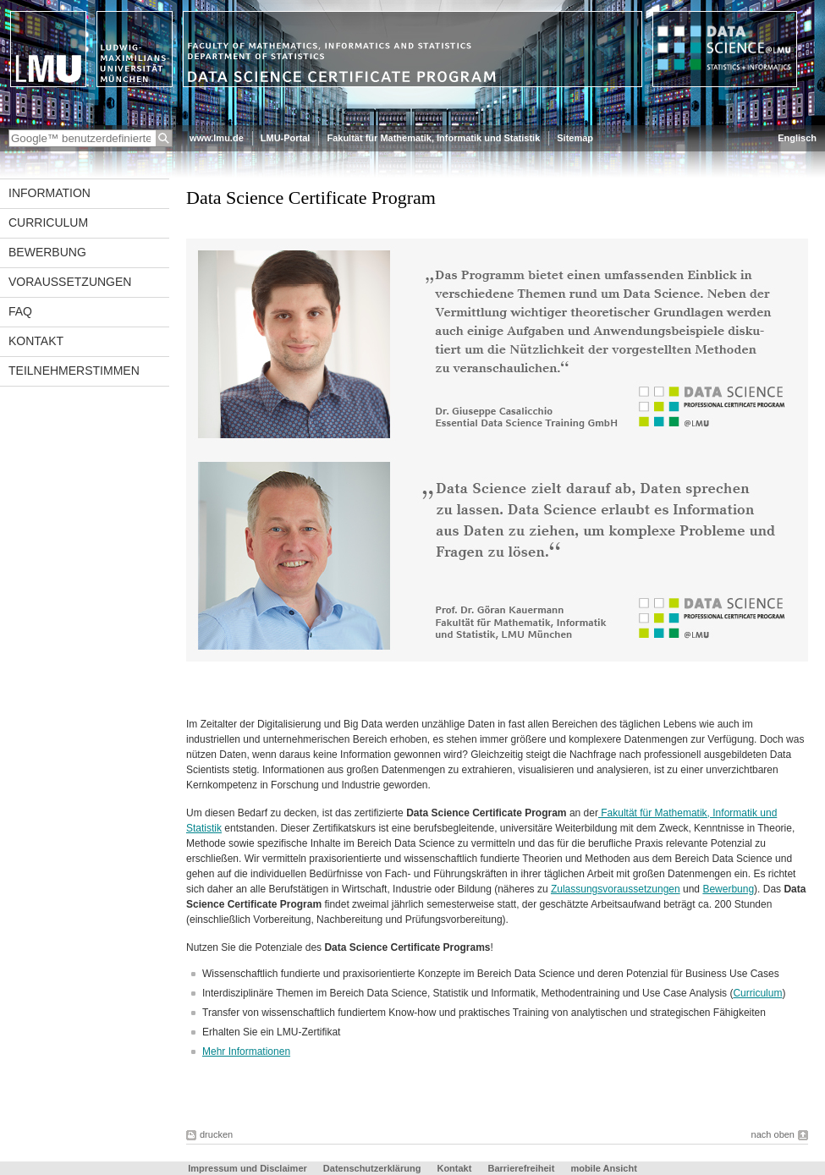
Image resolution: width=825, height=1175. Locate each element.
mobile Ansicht (603, 1168)
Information (49, 193)
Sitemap (575, 138)
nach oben (773, 1134)
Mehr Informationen (246, 1051)
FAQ (20, 311)
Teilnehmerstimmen (74, 370)
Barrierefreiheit (522, 1168)
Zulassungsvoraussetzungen (615, 889)
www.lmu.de (217, 138)
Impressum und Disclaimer (247, 1168)
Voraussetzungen (69, 281)
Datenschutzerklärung (372, 1168)
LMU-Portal (286, 138)
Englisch (797, 138)
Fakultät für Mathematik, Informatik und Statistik (433, 138)
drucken (216, 1134)
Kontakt (35, 341)
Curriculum (48, 222)
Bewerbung (47, 252)
